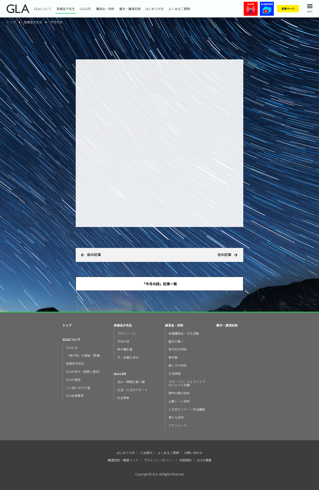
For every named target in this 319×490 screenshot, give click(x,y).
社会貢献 (123, 398)
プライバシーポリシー (159, 460)
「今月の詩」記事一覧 (159, 283)
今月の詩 (56, 22)
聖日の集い (176, 341)
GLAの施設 (73, 380)
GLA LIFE (85, 9)
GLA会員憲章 (75, 395)
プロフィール (126, 333)
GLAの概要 (204, 460)
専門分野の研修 (179, 393)
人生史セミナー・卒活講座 (186, 409)
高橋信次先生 (75, 363)
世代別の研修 (177, 349)
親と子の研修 (177, 365)
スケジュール (177, 425)
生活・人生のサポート (132, 390)
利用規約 (185, 460)
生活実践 (174, 373)
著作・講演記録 (130, 9)
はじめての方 (154, 9)
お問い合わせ (193, 452)
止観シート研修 (179, 401)
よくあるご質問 (179, 9)
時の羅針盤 (124, 349)
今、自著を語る (128, 357)
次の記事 (224, 254)
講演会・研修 (105, 9)
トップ (67, 325)
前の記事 (94, 254)
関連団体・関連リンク (123, 460)
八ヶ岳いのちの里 (78, 388)
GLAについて (43, 9)
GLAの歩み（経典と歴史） (84, 371)
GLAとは (71, 347)
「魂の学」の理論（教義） (84, 355)
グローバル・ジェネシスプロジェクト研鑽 (186, 383)
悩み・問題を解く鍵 (131, 382)
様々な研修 (176, 417)
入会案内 (146, 452)
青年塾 (173, 357)
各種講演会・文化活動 (183, 333)
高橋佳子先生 (66, 9)
